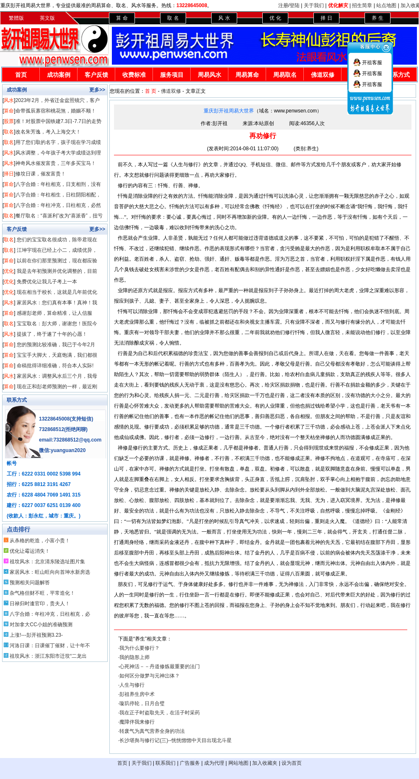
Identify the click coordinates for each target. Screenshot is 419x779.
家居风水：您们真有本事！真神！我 (57, 303)
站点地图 (386, 5)
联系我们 (165, 763)
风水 (9, 100)
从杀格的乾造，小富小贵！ (40, 541)
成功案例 (58, 74)
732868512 (51, 429)
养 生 (377, 18)
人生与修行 (132, 685)
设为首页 (292, 763)
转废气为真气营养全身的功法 (152, 731)
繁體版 (16, 18)
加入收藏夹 (264, 763)
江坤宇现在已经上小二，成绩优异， (57, 250)
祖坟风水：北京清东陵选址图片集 (47, 562)
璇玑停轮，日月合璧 (142, 703)
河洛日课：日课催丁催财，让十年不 (50, 645)
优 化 (275, 18)
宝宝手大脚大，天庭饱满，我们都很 (57, 355)
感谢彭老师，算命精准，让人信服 (54, 313)
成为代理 (214, 763)
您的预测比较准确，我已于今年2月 (56, 345)
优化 (9, 271)
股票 (9, 121)
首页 (21, 74)
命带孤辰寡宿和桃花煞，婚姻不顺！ (56, 111)
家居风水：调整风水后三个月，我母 (57, 376)
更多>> (97, 90)
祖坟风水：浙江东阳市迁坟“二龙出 (48, 656)
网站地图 (238, 763)
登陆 (295, 5)
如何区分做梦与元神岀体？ (149, 676)
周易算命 (247, 74)
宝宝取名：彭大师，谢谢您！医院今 (57, 324)
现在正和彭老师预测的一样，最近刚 (57, 387)
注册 (283, 5)
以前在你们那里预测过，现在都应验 (57, 261)
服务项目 (172, 74)
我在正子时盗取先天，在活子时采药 (159, 713)
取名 (9, 132)
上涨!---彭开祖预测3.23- (36, 635)
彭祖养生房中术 (137, 694)
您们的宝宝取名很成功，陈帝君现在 (57, 240)
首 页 (150, 91)
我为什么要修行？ (139, 648)
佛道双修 (322, 74)
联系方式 (17, 400)
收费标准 (134, 74)
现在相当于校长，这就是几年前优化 (57, 292)
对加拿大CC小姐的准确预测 (41, 624)
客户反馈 (96, 74)
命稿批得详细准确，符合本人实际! (55, 366)
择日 (9, 174)
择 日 (326, 18)
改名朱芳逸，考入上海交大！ (48, 132)
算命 (9, 111)
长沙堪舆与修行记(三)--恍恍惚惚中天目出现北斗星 (175, 740)
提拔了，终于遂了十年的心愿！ (52, 334)
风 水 (224, 18)
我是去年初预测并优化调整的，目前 (57, 271)
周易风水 (209, 74)
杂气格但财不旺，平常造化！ (42, 593)
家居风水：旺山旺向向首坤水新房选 (50, 572)
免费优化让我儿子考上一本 (47, 282)
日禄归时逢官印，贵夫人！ (40, 603)
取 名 (172, 18)
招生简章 (362, 5)
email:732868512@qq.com (70, 440)
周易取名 (285, 74)
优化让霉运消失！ (30, 551)
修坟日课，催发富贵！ (41, 174)
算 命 (121, 18)
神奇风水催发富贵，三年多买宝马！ (56, 163)
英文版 (47, 18)
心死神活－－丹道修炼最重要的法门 (159, 666)
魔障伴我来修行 (137, 722)
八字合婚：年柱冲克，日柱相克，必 (50, 614)
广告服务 (190, 763)
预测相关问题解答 (30, 583)
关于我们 (314, 5)
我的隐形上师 (134, 657)
